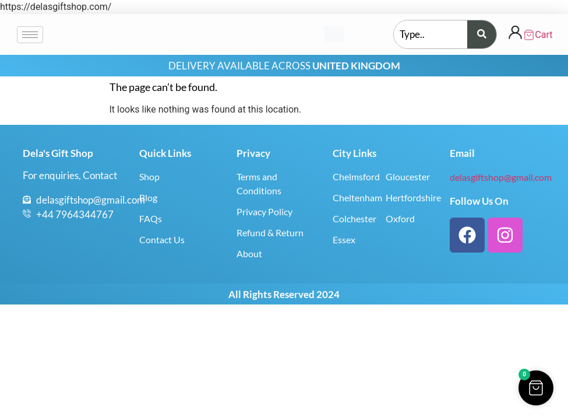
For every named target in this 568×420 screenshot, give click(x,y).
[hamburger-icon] (30, 34)
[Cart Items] (537, 35)
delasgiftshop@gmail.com (501, 177)
